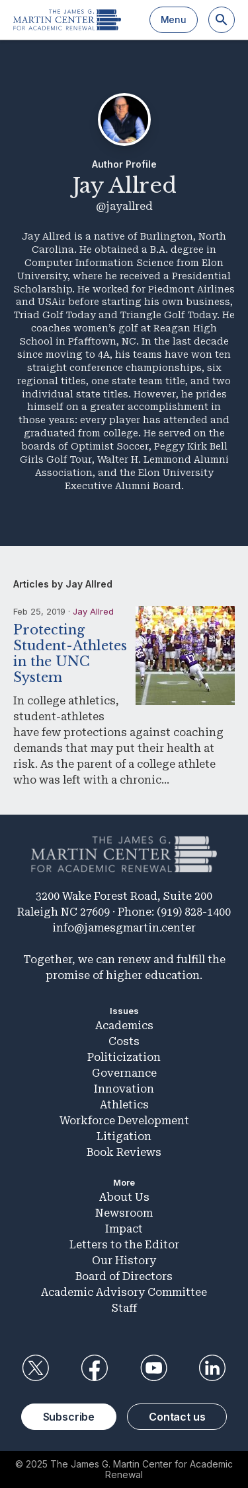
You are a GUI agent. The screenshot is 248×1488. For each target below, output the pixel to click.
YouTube (153, 1367)
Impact (124, 1229)
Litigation (124, 1136)
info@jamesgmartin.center (124, 928)
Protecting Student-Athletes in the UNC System (70, 653)
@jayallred (124, 206)
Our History (124, 1260)
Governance (124, 1073)
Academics (124, 1025)
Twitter (35, 1367)
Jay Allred (93, 611)
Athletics (124, 1105)
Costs (124, 1041)
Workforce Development (124, 1120)
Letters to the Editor (124, 1244)
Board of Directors (124, 1276)
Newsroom (124, 1213)
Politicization (124, 1057)
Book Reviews (124, 1152)
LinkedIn (212, 1367)
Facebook (94, 1367)
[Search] (221, 20)
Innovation (124, 1089)
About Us (124, 1197)
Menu (173, 19)
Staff (124, 1308)
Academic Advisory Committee (124, 1292)
